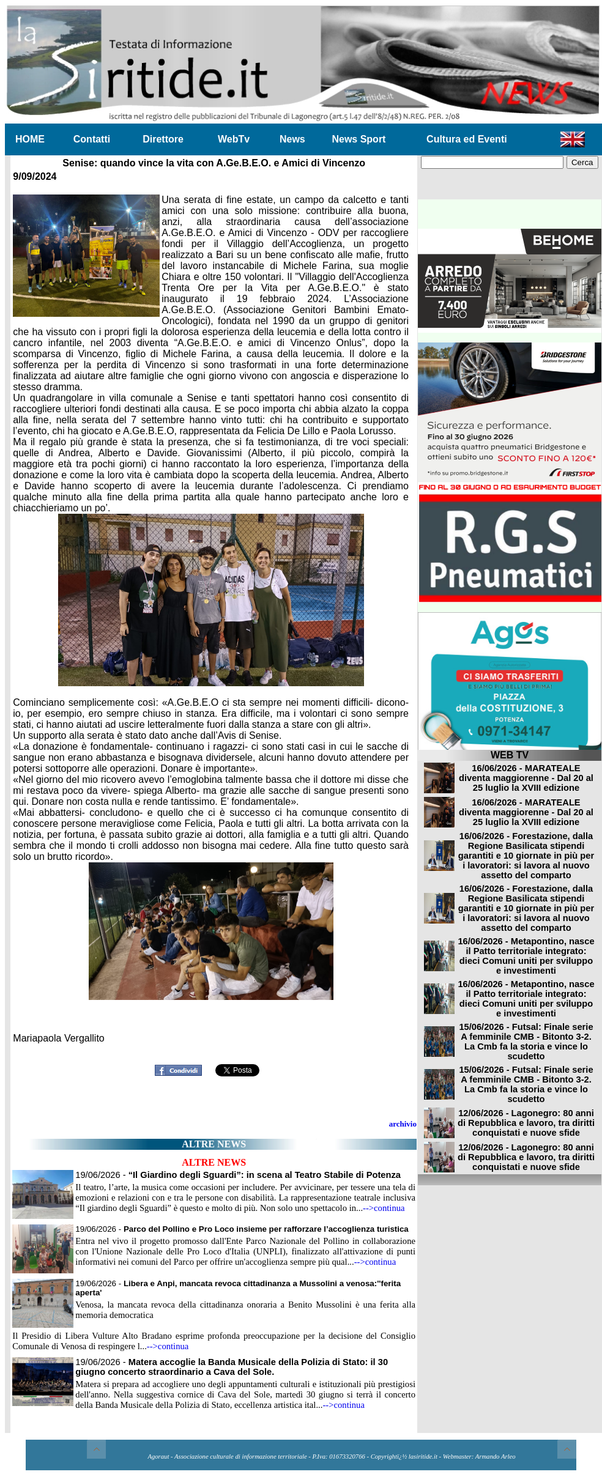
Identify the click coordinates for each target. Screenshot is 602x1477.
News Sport (358, 139)
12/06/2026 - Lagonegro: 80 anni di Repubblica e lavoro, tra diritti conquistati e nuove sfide (526, 1123)
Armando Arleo (495, 1456)
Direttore (163, 139)
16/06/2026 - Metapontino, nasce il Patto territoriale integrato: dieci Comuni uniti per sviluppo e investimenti (526, 955)
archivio (403, 1123)
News (292, 139)
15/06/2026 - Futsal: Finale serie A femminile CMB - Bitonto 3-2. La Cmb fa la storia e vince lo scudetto (526, 1041)
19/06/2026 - (238, 1175)
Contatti (91, 139)
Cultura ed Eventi (466, 139)
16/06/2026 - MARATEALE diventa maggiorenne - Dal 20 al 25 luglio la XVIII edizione (526, 778)
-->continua (384, 1208)
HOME (30, 139)
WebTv (234, 139)
